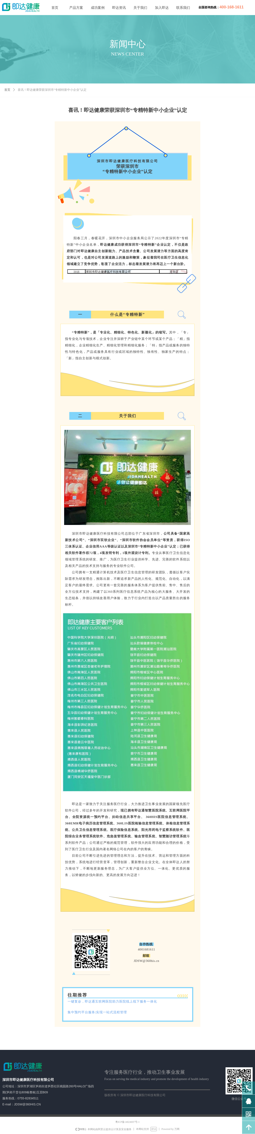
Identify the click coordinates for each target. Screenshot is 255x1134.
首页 (7, 89)
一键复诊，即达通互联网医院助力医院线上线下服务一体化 (112, 1001)
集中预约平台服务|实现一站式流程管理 (97, 1012)
